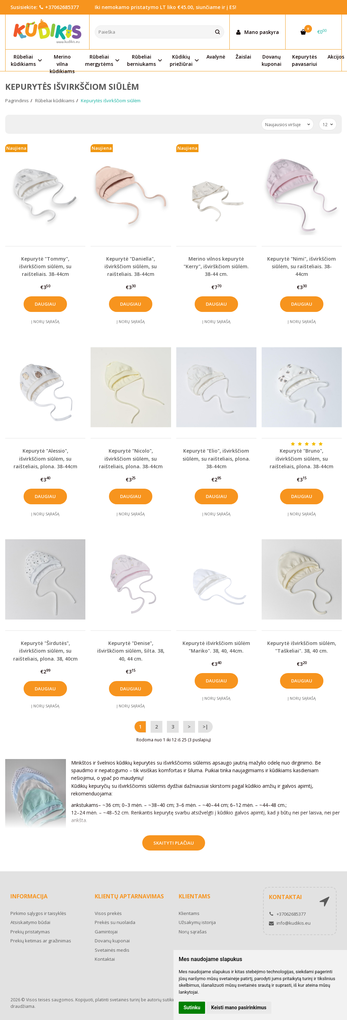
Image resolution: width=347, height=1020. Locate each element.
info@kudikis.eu (290, 923)
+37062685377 (59, 7)
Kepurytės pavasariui (304, 60)
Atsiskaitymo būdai (30, 922)
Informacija (29, 896)
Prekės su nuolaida (115, 922)
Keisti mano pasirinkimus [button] (238, 1007)
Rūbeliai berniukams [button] (141, 60)
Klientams (194, 896)
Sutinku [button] (192, 1007)
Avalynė (215, 56)
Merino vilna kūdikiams (62, 62)
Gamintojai (106, 932)
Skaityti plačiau (173, 843)
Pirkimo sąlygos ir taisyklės (38, 913)
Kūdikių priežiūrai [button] (181, 60)
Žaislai (243, 56)
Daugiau (45, 304)
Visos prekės (108, 913)
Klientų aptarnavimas (129, 896)
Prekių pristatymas (30, 932)
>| (205, 726)
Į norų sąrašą (45, 321)
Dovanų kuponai (271, 60)
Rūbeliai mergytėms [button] (99, 60)
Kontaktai (105, 959)
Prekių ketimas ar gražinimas (40, 941)
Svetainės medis (112, 950)
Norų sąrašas (193, 932)
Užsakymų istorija (197, 922)
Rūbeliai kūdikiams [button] (23, 60)
